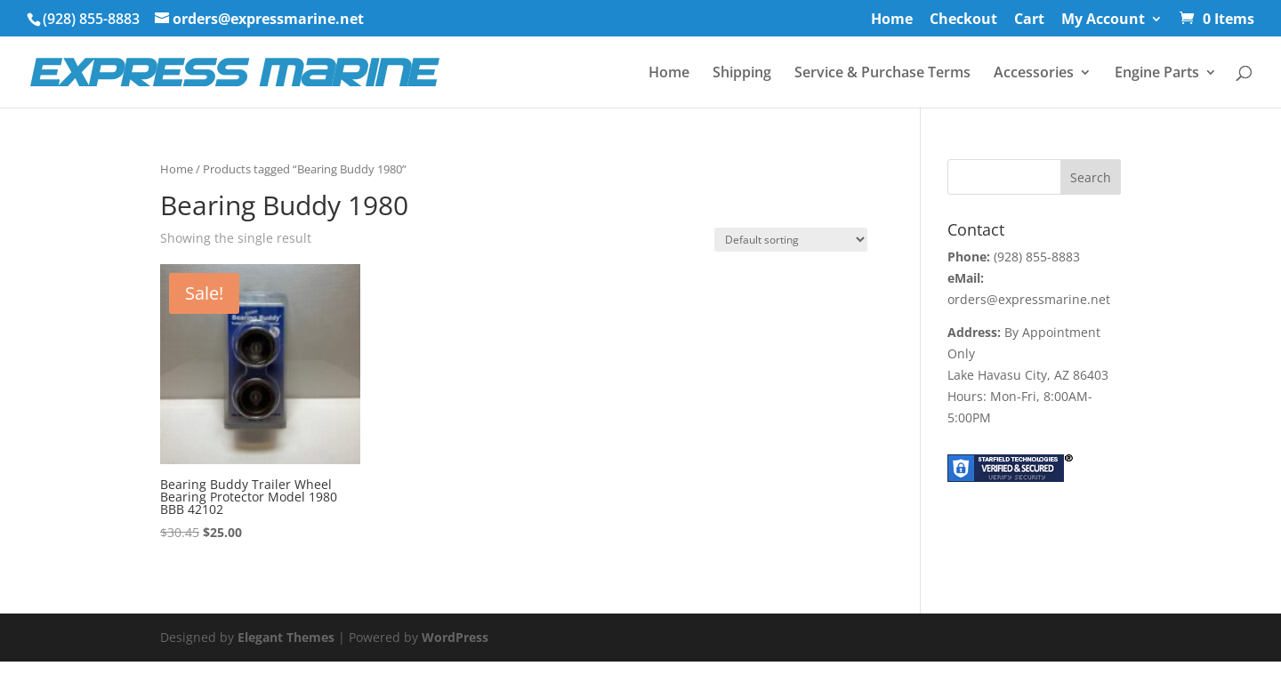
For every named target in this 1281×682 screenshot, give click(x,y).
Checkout (963, 20)
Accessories (1034, 74)
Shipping (742, 74)
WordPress (455, 637)
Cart (1029, 20)
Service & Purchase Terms (882, 74)
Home (892, 20)
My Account (1103, 20)
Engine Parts (1157, 74)
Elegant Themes (286, 637)
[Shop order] (790, 240)
